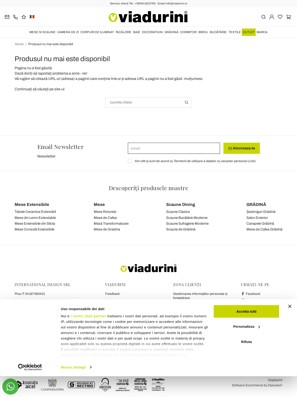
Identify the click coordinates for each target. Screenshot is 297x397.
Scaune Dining (180, 204)
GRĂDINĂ (171, 32)
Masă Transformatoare (111, 223)
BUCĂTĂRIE (218, 32)
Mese (99, 204)
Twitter (248, 313)
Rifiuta (246, 362)
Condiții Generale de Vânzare (126, 307)
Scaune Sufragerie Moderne (187, 223)
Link (252, 161)
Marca (262, 32)
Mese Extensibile (32, 204)
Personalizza (246, 347)
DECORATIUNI (152, 32)
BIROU (203, 32)
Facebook (250, 294)
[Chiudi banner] (289, 327)
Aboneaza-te (241, 148)
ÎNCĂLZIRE (123, 32)
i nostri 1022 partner (88, 337)
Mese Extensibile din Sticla (35, 223)
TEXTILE (235, 32)
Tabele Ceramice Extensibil (35, 212)
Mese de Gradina (107, 229)
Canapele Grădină (260, 223)
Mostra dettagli (73, 388)
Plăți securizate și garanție (192, 317)
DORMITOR (188, 32)
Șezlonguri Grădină (260, 212)
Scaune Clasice (178, 212)
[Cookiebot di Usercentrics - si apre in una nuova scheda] (30, 387)
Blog (108, 300)
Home (19, 44)
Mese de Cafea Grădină (264, 229)
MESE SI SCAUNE (42, 32)
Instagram (251, 300)
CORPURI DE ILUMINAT (97, 32)
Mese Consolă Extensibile (34, 229)
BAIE (136, 32)
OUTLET (249, 32)
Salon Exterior (257, 218)
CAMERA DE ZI (68, 32)
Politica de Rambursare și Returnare (199, 311)
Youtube (249, 307)
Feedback (112, 294)
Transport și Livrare (187, 304)
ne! (84, 73)
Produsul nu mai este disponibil (50, 44)
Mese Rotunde (105, 212)
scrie (76, 73)
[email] (174, 148)
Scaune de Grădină (180, 229)
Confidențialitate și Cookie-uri (126, 313)
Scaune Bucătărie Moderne (186, 218)
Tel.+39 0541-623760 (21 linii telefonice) (44, 300)
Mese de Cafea (105, 218)
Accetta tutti (246, 332)
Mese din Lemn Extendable (35, 218)
